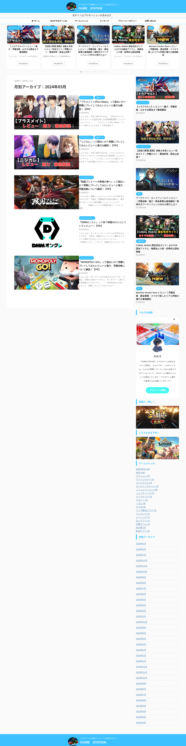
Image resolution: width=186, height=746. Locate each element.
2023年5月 (141, 699)
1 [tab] (80, 71)
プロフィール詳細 (157, 383)
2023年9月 (141, 676)
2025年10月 (141, 564)
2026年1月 (141, 548)
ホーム (36, 21)
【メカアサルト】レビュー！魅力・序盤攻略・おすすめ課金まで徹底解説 (23, 49)
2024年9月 (141, 620)
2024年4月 (141, 637)
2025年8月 (141, 576)
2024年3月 (141, 643)
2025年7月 (141, 581)
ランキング (104, 21)
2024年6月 (141, 626)
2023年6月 (141, 693)
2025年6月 (141, 587)
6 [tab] (95, 71)
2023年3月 (141, 710)
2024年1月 (141, 654)
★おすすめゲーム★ (58, 21)
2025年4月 (141, 598)
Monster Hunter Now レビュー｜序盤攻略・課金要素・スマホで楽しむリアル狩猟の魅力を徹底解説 (157, 289)
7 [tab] (98, 71)
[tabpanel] (23, 47)
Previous (9, 45)
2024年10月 (141, 615)
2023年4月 (141, 704)
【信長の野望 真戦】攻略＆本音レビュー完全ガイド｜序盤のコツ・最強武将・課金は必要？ (58, 49)
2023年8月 (141, 682)
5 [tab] (92, 71)
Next (176, 45)
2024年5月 (141, 632)
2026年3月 (141, 537)
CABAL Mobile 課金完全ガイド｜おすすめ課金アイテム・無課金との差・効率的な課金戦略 (128, 49)
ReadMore (23, 63)
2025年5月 (141, 592)
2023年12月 (141, 660)
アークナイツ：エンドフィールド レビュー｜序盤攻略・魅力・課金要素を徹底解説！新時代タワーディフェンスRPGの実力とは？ (157, 197)
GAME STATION (90, 8)
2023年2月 (141, 715)
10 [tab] (106, 71)
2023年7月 (141, 687)
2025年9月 (141, 570)
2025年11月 (141, 559)
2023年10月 (141, 671)
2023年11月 (141, 665)
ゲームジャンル (81, 21)
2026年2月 (141, 542)
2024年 (25, 81)
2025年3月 (141, 604)
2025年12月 (141, 553)
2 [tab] (83, 71)
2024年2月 (141, 648)
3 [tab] (86, 71)
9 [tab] (103, 71)
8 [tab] (100, 71)
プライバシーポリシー (127, 21)
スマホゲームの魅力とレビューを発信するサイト (99, 731)
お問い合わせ (150, 21)
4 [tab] (89, 71)
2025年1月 (141, 609)
